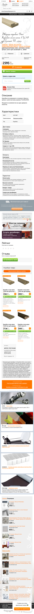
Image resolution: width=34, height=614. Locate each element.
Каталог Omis (19, 88)
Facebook (4, 607)
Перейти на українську (22, 609)
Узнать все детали (17, 209)
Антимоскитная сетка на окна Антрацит (18, 510)
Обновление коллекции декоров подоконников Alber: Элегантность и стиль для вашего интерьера (20, 587)
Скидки (20, 1)
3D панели (11, 503)
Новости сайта (6, 550)
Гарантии (6, 176)
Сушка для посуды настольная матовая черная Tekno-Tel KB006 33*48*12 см (15, 446)
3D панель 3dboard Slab (15, 542)
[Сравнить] (29, 11)
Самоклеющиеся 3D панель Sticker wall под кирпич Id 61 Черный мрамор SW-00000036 (20, 518)
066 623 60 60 (25, 5)
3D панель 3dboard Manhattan (16, 501)
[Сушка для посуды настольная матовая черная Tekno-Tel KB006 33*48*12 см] (17, 438)
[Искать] (31, 8)
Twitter (9, 607)
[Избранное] (27, 11)
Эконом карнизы (9, 406)
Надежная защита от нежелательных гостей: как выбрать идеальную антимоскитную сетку (20, 562)
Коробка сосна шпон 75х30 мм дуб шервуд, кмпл (24, 291)
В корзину (17, 67)
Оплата (6, 155)
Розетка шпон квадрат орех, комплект (17, 383)
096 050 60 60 (25, 4)
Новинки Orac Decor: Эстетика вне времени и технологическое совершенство (20, 554)
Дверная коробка (17, 118)
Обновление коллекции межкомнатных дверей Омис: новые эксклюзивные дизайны (20, 578)
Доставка (6, 127)
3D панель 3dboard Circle (15, 534)
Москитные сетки (13, 511)
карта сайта (5, 605)
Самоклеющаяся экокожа (13, 488)
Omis (3, 58)
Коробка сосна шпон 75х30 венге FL (23, 325)
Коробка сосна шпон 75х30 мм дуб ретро (9, 290)
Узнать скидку (9, 71)
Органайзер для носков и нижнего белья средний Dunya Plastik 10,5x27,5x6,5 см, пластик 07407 (17, 467)
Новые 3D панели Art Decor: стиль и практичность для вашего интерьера (18, 570)
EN (30, 1)
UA (29, 1)
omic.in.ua (26, 58)
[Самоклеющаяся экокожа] (17, 480)
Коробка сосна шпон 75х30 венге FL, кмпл (17, 387)
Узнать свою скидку (10, 296)
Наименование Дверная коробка (17, 271)
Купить (27, 81)
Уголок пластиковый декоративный (14, 426)
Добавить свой (10, 260)
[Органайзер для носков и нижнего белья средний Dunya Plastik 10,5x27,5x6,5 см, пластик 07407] (17, 459)
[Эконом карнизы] (17, 398)
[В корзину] (15, 294)
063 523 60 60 (15, 5)
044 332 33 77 (15, 4)
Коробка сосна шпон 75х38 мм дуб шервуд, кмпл (9, 326)
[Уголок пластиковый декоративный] (17, 418)
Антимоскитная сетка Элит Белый (17, 526)
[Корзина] (31, 11)
